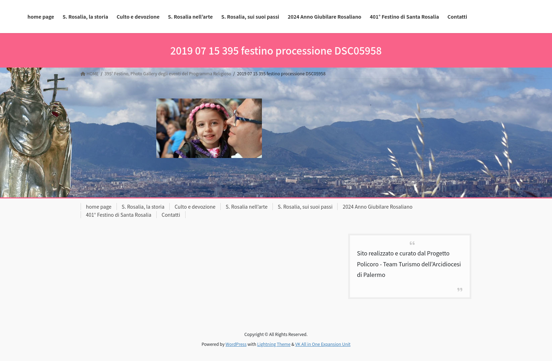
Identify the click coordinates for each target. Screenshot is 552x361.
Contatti (171, 214)
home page (99, 206)
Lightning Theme (273, 344)
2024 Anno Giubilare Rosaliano (377, 206)
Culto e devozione (195, 206)
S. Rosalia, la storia (143, 206)
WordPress (236, 344)
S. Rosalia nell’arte (247, 206)
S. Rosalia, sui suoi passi (305, 206)
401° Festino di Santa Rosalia (118, 214)
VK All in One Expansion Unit (323, 344)
